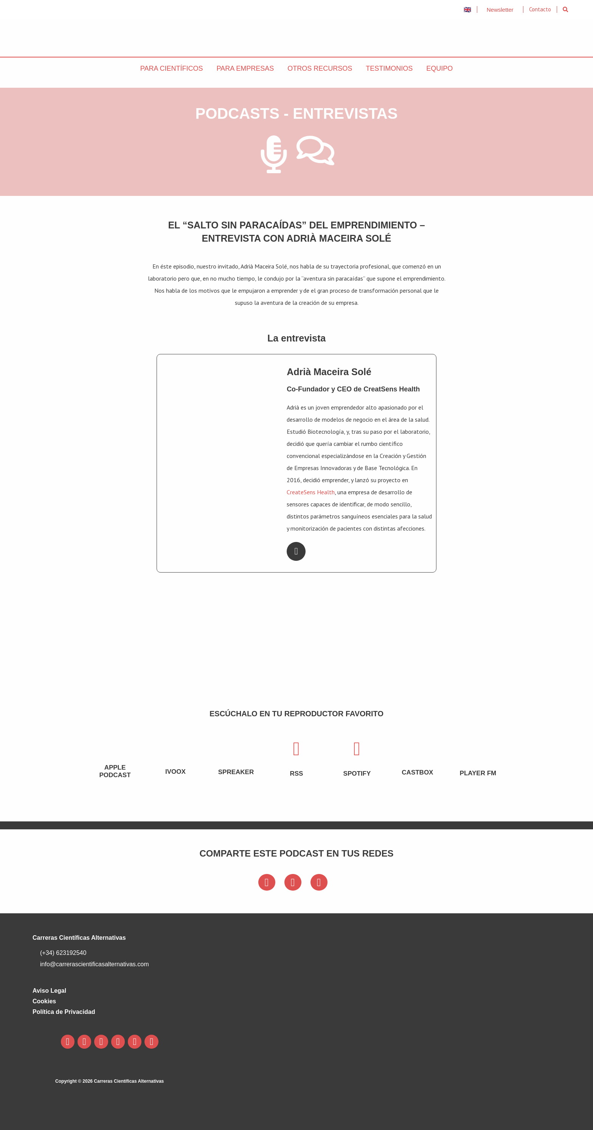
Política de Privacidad (64, 1012)
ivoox (175, 771)
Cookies (44, 1001)
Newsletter (500, 9)
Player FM (478, 773)
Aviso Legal (49, 990)
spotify (357, 773)
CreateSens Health (311, 492)
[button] (566, 9)
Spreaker (236, 772)
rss (296, 773)
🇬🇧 (467, 9)
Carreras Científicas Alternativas (79, 937)
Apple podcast (114, 771)
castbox (417, 772)
